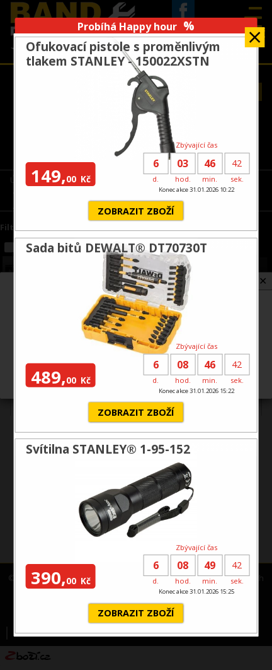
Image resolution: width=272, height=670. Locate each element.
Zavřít (254, 33)
